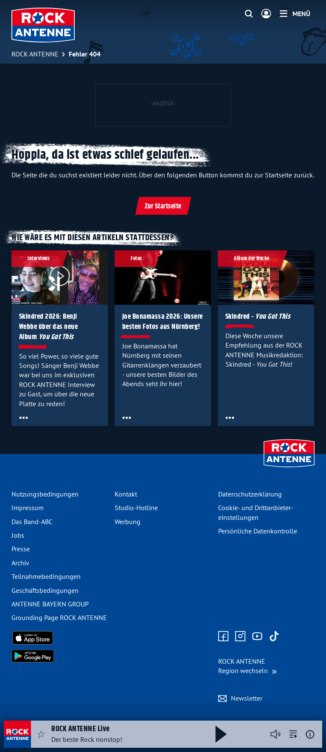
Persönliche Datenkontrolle (257, 531)
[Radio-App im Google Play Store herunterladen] (59, 656)
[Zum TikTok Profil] (274, 636)
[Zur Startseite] (289, 468)
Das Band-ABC (32, 521)
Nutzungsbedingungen (45, 494)
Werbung (128, 521)
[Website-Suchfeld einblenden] (249, 14)
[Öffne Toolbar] (23, 417)
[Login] (266, 14)
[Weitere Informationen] (310, 734)
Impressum (27, 507)
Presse (20, 548)
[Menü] (295, 13)
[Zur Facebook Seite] (223, 636)
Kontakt (126, 494)
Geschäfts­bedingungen (45, 590)
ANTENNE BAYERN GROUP (50, 604)
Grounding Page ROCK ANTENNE (59, 617)
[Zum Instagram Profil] (240, 636)
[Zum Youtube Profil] (257, 636)
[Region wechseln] (247, 666)
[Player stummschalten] (275, 734)
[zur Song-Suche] (293, 734)
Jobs (17, 535)
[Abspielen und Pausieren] (221, 734)
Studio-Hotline (136, 507)
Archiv (20, 562)
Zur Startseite (163, 206)
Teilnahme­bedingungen (46, 576)
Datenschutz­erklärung (250, 494)
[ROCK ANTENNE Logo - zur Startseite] (43, 25)
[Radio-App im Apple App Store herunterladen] (59, 638)
